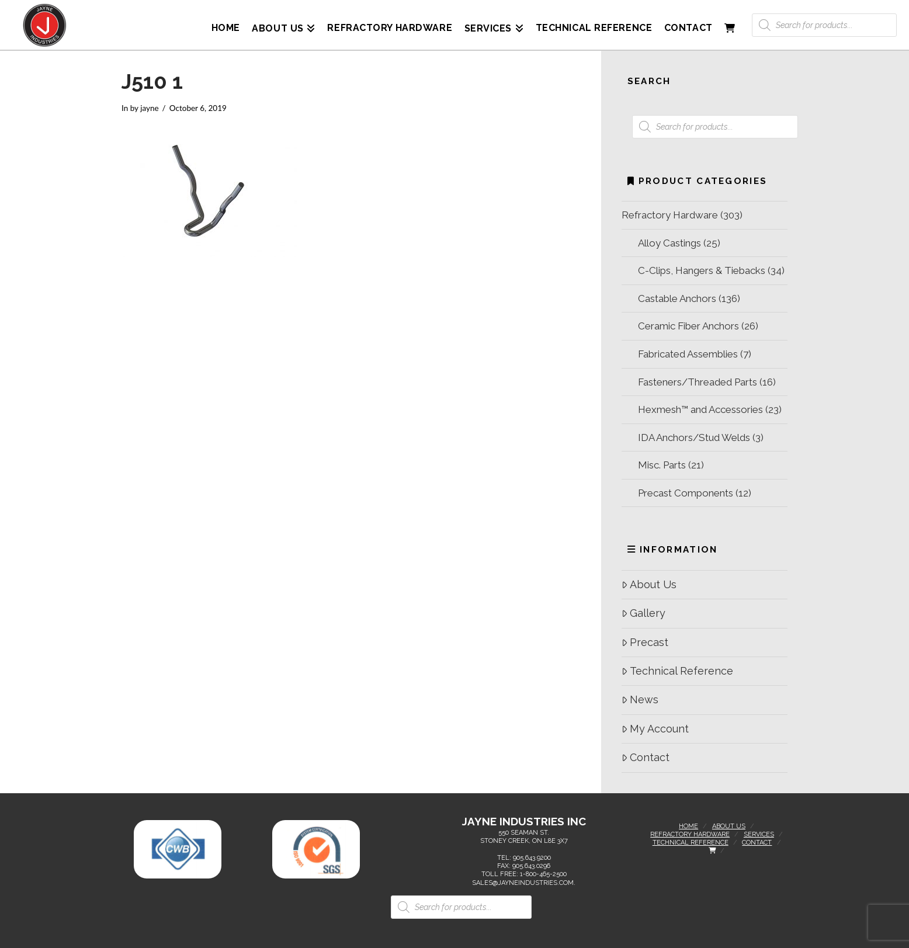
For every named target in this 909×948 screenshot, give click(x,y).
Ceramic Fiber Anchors (688, 326)
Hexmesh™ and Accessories (700, 409)
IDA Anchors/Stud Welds (694, 437)
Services (759, 834)
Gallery (643, 613)
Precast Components (685, 493)
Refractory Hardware (670, 215)
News (640, 699)
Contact (645, 757)
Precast (645, 642)
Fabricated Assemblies (688, 354)
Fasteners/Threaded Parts (697, 382)
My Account (655, 729)
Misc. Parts (662, 465)
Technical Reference (677, 671)
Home (688, 826)
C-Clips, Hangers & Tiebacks (701, 270)
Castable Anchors (677, 298)
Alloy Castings (669, 243)
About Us (649, 584)
